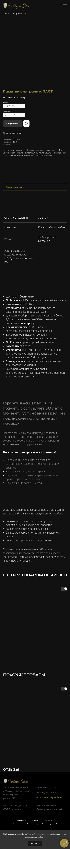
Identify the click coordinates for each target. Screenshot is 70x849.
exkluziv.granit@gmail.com (49, 797)
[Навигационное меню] (65, 6)
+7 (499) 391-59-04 (46, 792)
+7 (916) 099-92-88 (46, 787)
